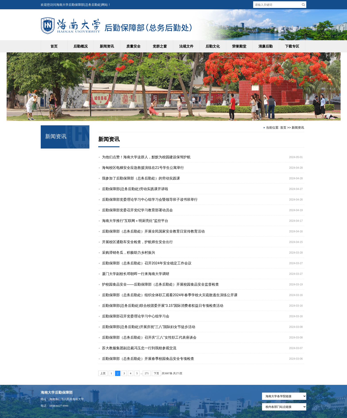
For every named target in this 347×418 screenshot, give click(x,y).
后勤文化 (213, 46)
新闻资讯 (107, 46)
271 (147, 373)
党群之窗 (160, 46)
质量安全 (133, 46)
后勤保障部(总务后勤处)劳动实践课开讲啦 (135, 189)
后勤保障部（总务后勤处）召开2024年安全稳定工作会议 (146, 263)
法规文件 (186, 46)
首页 (54, 46)
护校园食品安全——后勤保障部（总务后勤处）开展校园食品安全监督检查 (160, 284)
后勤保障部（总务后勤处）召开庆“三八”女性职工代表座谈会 (149, 337)
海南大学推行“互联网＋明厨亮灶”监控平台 (135, 221)
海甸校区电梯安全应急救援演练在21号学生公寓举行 (143, 168)
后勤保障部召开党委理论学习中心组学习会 (135, 316)
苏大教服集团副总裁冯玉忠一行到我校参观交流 (139, 348)
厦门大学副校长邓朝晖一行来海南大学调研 (135, 274)
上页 (103, 373)
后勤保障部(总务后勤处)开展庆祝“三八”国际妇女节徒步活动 (148, 327)
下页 (156, 373)
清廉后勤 (265, 46)
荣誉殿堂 (239, 46)
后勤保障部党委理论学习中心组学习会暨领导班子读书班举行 (150, 199)
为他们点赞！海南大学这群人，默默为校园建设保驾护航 (146, 157)
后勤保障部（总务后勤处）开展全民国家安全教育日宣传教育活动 (153, 231)
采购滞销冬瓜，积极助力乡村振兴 (128, 252)
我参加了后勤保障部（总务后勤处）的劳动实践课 (141, 178)
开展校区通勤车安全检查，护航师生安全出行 (137, 242)
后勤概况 (80, 46)
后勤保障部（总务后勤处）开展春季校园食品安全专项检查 (148, 359)
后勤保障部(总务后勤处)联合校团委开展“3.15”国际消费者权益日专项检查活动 (162, 305)
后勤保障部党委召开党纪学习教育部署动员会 (137, 210)
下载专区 (292, 46)
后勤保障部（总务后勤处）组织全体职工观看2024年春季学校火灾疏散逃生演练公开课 (169, 295)
